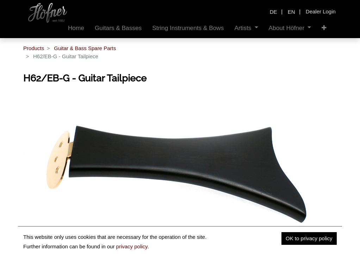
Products (33, 48)
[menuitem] (76, 28)
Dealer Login (321, 11)
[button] (324, 28)
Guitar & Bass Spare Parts (85, 48)
